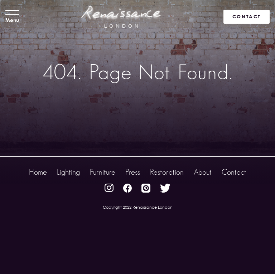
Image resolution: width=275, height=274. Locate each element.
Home (38, 171)
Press (132, 171)
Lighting (68, 171)
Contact (234, 171)
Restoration (167, 171)
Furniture (102, 171)
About (203, 171)
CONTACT (246, 16)
